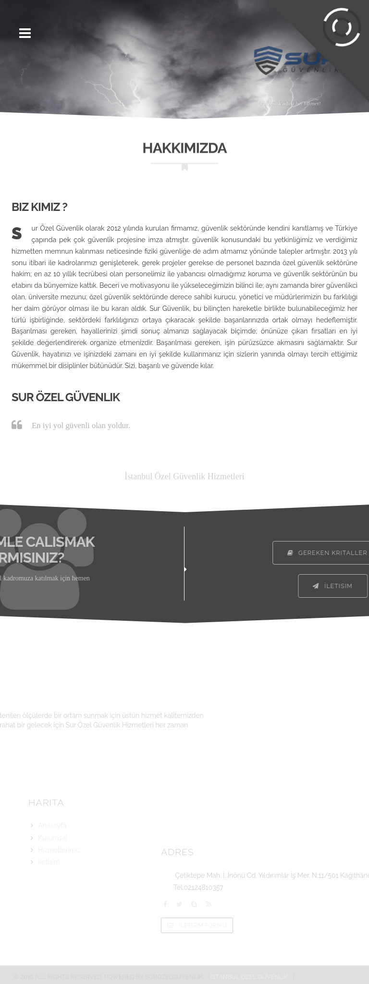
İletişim (49, 875)
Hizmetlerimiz (59, 863)
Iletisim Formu (264, 925)
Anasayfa (52, 839)
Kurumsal (52, 851)
